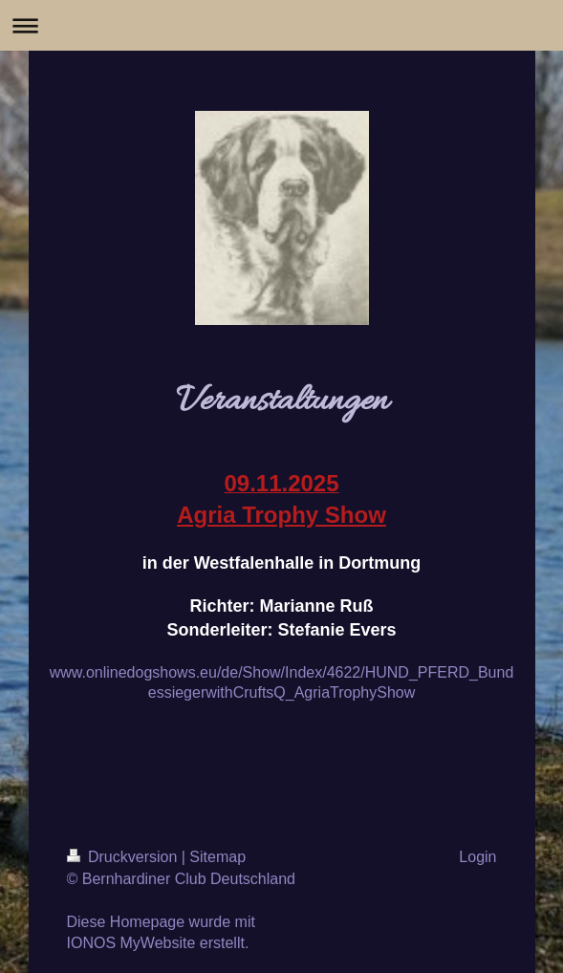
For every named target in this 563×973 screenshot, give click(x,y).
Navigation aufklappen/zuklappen (281, 25)
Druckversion (124, 857)
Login (477, 857)
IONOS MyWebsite (131, 943)
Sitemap (217, 857)
